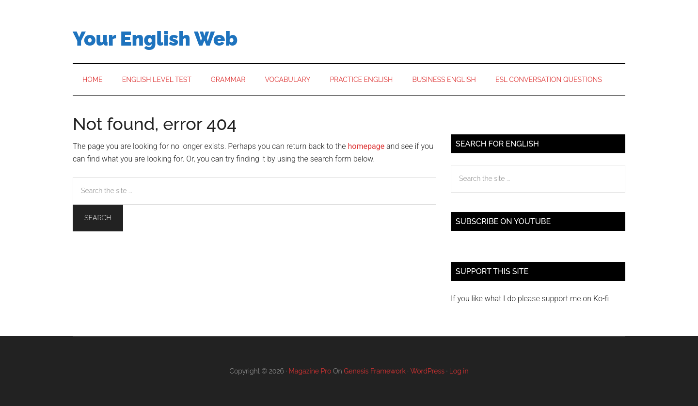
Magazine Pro (310, 371)
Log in (459, 371)
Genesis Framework (375, 371)
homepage (366, 146)
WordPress (428, 371)
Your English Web (155, 38)
